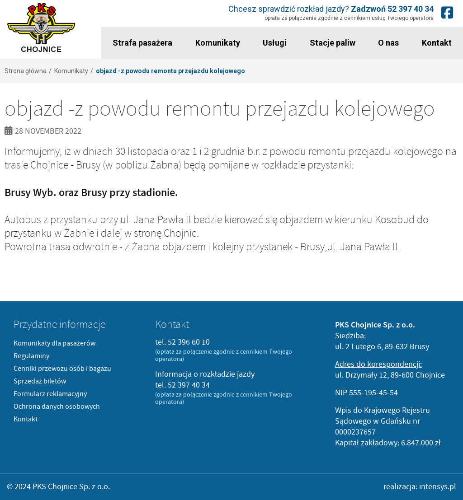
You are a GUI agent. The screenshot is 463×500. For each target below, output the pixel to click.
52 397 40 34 (410, 9)
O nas (388, 42)
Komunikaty (217, 42)
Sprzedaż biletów (40, 381)
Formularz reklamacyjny (50, 393)
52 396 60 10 (189, 342)
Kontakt (437, 42)
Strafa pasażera (142, 42)
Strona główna (26, 71)
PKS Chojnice (41, 27)
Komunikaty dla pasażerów (54, 343)
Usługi (275, 42)
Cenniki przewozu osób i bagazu (62, 368)
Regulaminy (31, 355)
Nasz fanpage (447, 12)
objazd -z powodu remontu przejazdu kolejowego (170, 71)
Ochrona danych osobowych (57, 406)
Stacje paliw (332, 42)
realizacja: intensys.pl (419, 486)
